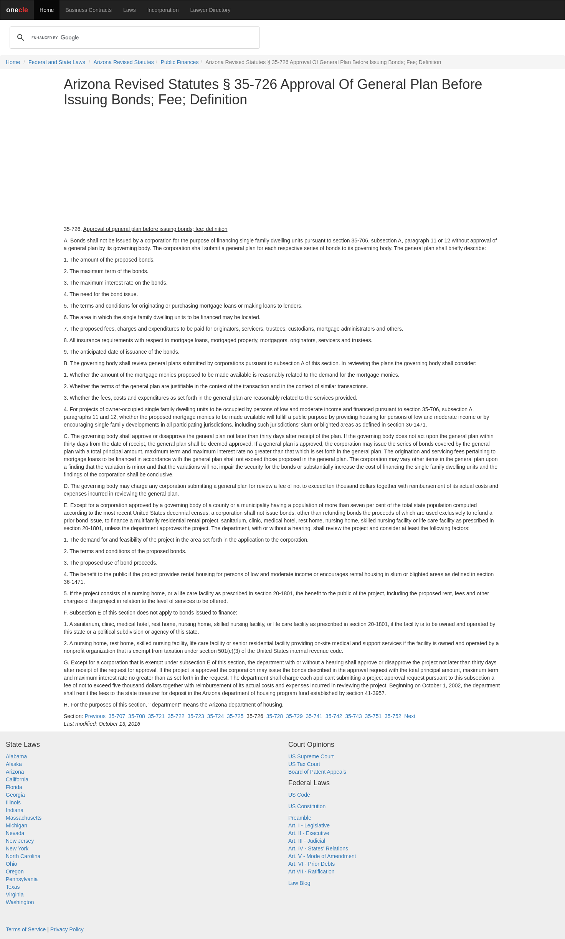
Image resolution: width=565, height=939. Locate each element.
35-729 (294, 716)
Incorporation (163, 10)
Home (47, 10)
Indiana (14, 810)
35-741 (314, 716)
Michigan (16, 825)
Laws (129, 10)
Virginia (14, 894)
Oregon (15, 871)
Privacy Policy (67, 929)
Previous (94, 716)
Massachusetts (23, 818)
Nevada (15, 833)
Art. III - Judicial (306, 841)
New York (17, 848)
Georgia (15, 795)
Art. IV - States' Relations (318, 848)
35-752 (393, 716)
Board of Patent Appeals (317, 772)
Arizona (15, 772)
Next (409, 716)
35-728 (274, 716)
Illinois (13, 802)
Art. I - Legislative (309, 825)
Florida (14, 787)
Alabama (16, 756)
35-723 (195, 716)
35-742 (333, 716)
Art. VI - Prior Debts (311, 864)
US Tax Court (304, 764)
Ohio (11, 864)
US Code (299, 795)
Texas (13, 887)
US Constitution (306, 806)
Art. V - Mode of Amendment (322, 856)
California (17, 779)
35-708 (136, 716)
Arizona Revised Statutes (124, 62)
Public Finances (180, 62)
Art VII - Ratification (311, 871)
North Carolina (23, 856)
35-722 (176, 716)
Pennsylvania (22, 879)
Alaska (14, 764)
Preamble (299, 818)
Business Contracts (88, 10)
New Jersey (20, 841)
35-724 (215, 716)
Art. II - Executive (308, 833)
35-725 (235, 716)
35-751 (373, 716)
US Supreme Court (311, 756)
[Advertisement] (282, 166)
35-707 (117, 716)
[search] (133, 37)
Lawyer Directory (210, 10)
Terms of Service (26, 929)
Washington (20, 902)
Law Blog (299, 883)
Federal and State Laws (56, 62)
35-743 (353, 716)
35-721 (156, 716)
